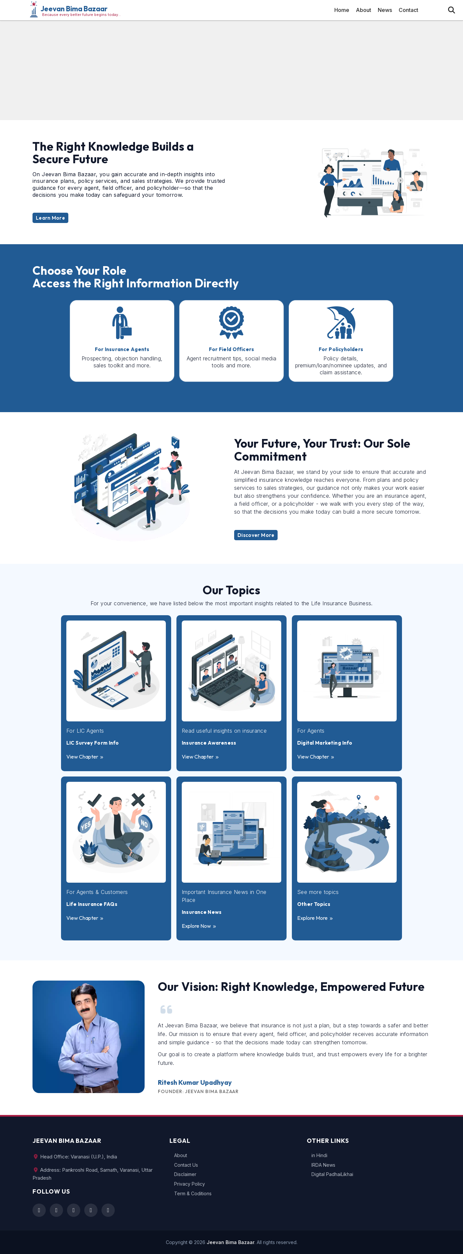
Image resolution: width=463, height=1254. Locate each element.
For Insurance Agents (122, 349)
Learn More (50, 218)
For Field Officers (231, 349)
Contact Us (186, 1165)
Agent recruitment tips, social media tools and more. (232, 362)
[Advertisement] (231, 70)
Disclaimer (185, 1174)
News (385, 10)
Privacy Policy (189, 1184)
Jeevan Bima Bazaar (73, 8)
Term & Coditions (193, 1193)
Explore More (315, 918)
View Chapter (85, 756)
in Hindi (319, 1155)
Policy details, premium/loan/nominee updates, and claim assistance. (341, 365)
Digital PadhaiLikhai (332, 1174)
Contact (408, 10)
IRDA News (323, 1165)
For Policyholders (341, 349)
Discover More (255, 535)
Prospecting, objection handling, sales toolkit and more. (122, 362)
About (363, 10)
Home (341, 10)
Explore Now (199, 925)
